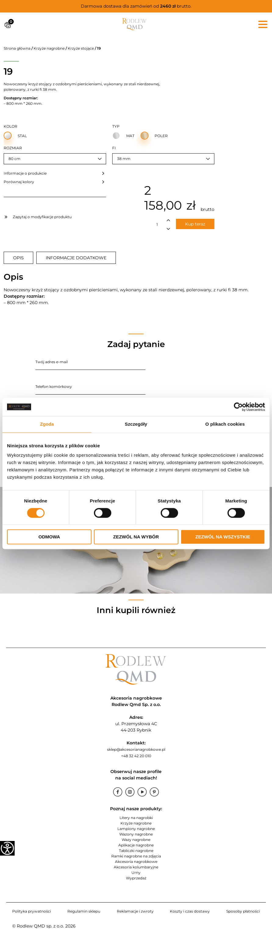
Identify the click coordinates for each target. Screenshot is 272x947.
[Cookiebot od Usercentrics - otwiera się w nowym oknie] (238, 406)
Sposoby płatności (243, 911)
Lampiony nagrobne (136, 828)
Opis (18, 258)
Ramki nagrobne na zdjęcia (136, 856)
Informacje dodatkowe (76, 258)
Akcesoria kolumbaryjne (136, 867)
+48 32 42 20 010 (136, 756)
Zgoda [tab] (47, 424)
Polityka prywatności (31, 911)
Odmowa (49, 537)
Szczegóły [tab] (136, 424)
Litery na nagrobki (136, 817)
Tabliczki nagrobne (136, 850)
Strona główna (17, 48)
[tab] (18, 258)
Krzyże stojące (81, 48)
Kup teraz (195, 224)
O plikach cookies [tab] (225, 424)
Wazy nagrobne (136, 839)
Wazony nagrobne (136, 834)
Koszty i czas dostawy (190, 911)
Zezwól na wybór (136, 537)
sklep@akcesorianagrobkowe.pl (136, 749)
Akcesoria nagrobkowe (136, 861)
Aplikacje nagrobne (136, 845)
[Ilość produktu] (157, 224)
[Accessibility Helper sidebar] (7, 848)
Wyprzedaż (136, 878)
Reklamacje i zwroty (135, 911)
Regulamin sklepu (83, 911)
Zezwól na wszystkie (222, 537)
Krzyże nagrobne (49, 48)
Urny (136, 872)
